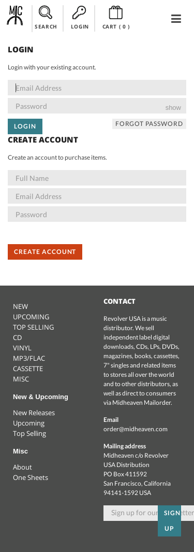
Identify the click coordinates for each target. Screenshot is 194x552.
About (22, 467)
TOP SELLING (33, 327)
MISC (21, 379)
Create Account (45, 252)
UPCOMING (31, 316)
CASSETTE (28, 368)
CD (17, 337)
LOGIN (80, 17)
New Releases (34, 412)
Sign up (172, 520)
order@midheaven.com (135, 429)
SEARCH (46, 17)
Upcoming (28, 423)
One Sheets (30, 477)
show (173, 107)
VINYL (22, 347)
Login (25, 126)
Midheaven (15, 18)
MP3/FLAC (29, 358)
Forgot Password (149, 124)
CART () (116, 17)
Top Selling (29, 433)
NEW (20, 306)
